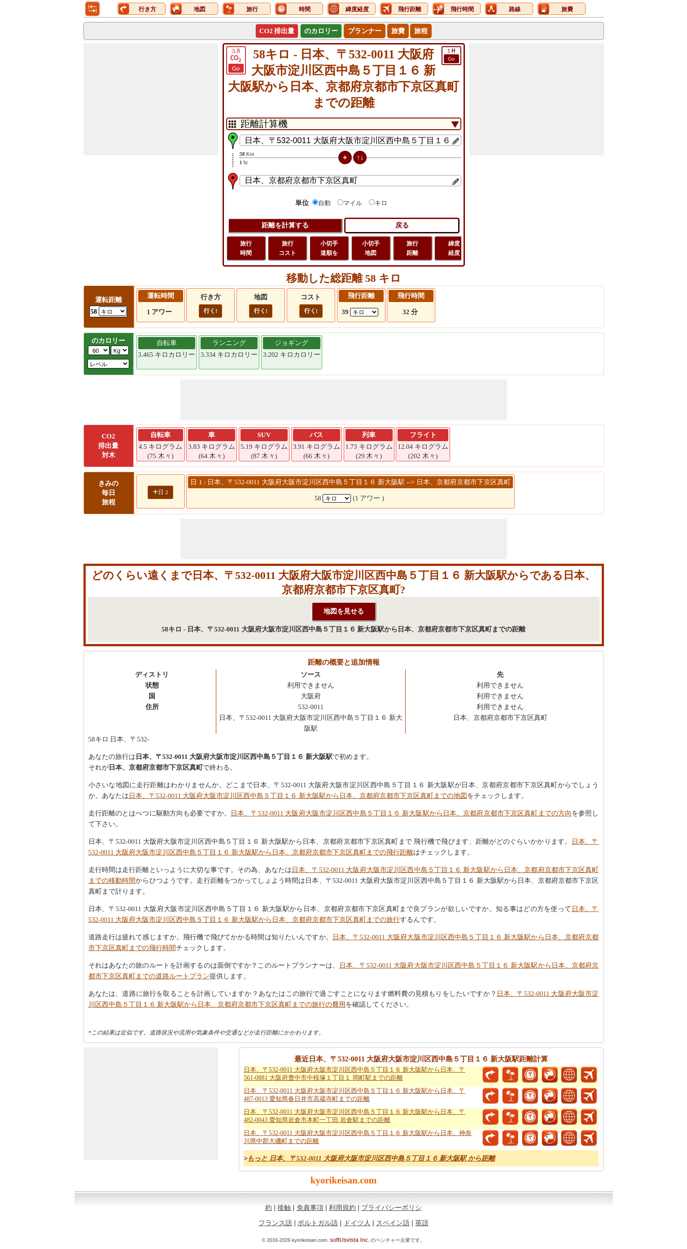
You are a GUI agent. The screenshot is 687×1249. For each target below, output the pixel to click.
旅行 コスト (287, 248)
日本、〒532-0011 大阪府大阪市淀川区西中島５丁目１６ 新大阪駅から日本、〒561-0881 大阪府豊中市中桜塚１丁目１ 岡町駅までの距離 (354, 1073)
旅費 (398, 31)
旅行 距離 (412, 248)
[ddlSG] (109, 363)
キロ (381, 203)
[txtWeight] (98, 350)
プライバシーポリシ (391, 1207)
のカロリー (321, 31)
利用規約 (342, 1207)
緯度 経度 (454, 248)
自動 (324, 203)
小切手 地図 (371, 248)
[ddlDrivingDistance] (113, 311)
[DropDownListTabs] (343, 124)
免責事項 (310, 1207)
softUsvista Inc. (349, 1239)
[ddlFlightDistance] (364, 312)
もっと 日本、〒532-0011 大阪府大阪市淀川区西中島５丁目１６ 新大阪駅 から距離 (371, 1158)
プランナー (364, 31)
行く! (210, 310)
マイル (352, 203)
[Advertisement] (150, 99)
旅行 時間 (246, 248)
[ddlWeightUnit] (120, 350)
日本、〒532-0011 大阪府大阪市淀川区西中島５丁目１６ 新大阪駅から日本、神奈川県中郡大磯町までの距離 (358, 1137)
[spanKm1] (337, 498)
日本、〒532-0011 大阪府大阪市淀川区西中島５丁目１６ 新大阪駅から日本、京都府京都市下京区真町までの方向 (401, 813)
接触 (284, 1207)
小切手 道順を (329, 248)
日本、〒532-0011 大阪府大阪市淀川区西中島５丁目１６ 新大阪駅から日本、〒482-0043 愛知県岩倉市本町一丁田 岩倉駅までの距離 (354, 1116)
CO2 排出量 (277, 31)
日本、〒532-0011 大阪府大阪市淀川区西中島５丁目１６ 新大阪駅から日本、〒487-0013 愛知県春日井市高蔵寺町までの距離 (354, 1094)
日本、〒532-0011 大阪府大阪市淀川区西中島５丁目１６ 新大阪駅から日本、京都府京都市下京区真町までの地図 (298, 795)
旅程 (421, 31)
